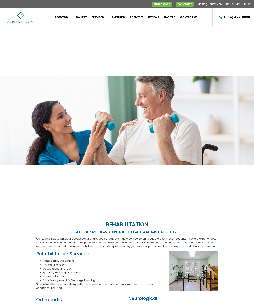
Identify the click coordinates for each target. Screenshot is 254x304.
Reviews (153, 17)
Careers (169, 17)
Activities (136, 17)
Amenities (118, 17)
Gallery (81, 17)
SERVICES (99, 17)
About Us (63, 17)
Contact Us (188, 17)
